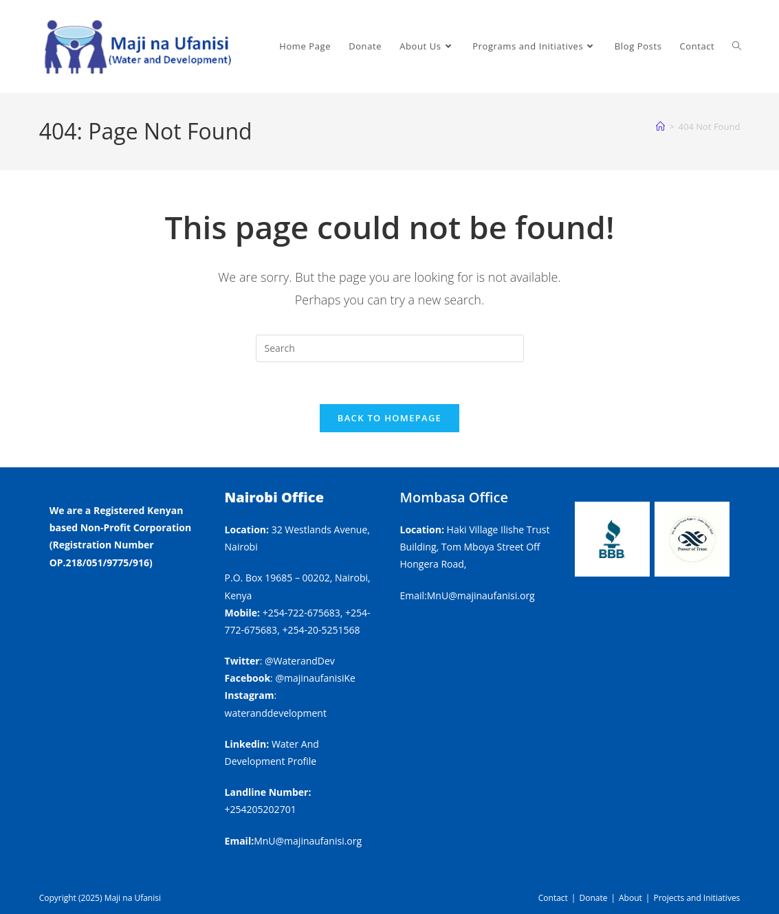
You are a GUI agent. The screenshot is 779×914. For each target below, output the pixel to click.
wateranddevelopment (276, 713)
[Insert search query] (390, 348)
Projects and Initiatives (696, 898)
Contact (553, 898)
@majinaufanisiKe (315, 677)
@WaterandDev (300, 660)
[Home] (660, 126)
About (630, 898)
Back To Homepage (389, 418)
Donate (593, 898)
